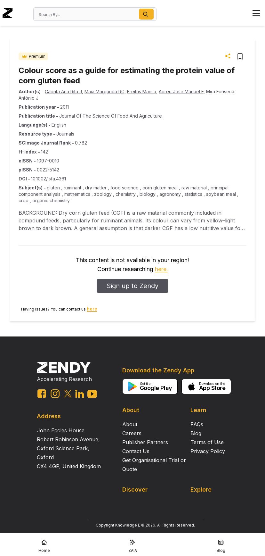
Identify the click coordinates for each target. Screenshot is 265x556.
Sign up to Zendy (132, 286)
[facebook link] (41, 393)
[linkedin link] (79, 393)
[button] (146, 14)
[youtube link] (92, 394)
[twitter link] (68, 393)
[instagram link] (55, 393)
